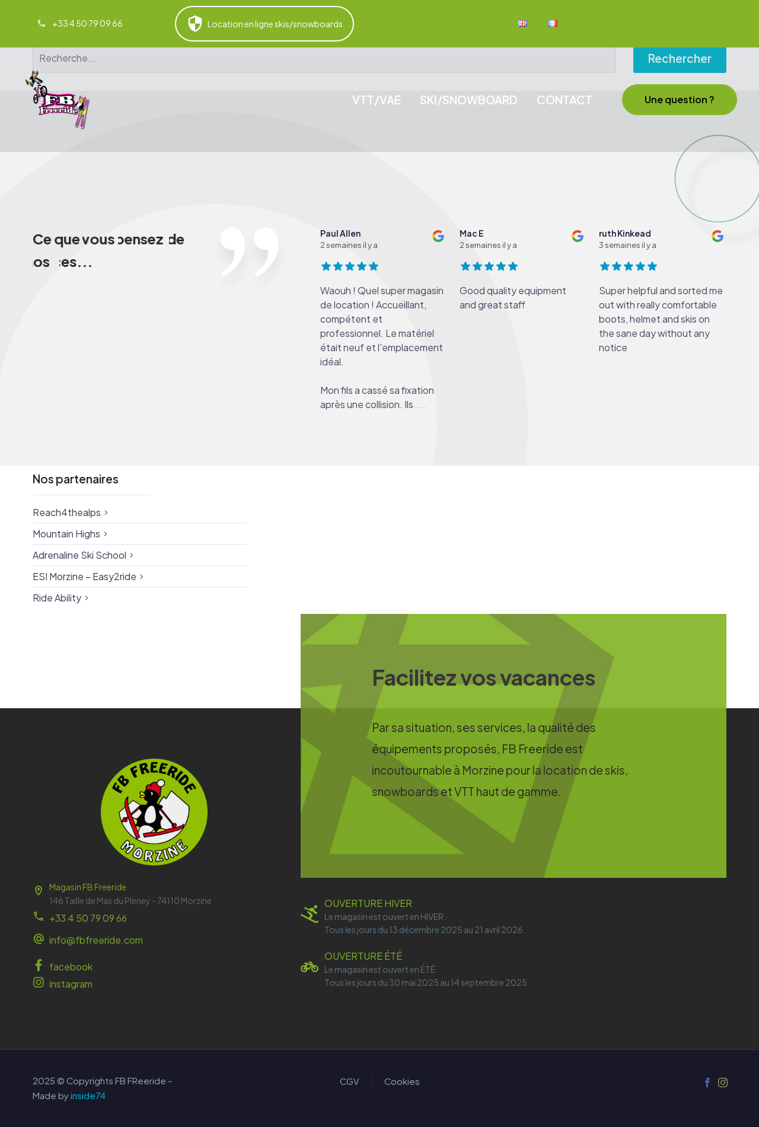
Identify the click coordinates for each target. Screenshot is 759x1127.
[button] (679, 99)
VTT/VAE (376, 100)
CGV (349, 1081)
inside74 (88, 1095)
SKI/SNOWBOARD (469, 100)
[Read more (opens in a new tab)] (80, 24)
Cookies (402, 1081)
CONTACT (564, 100)
